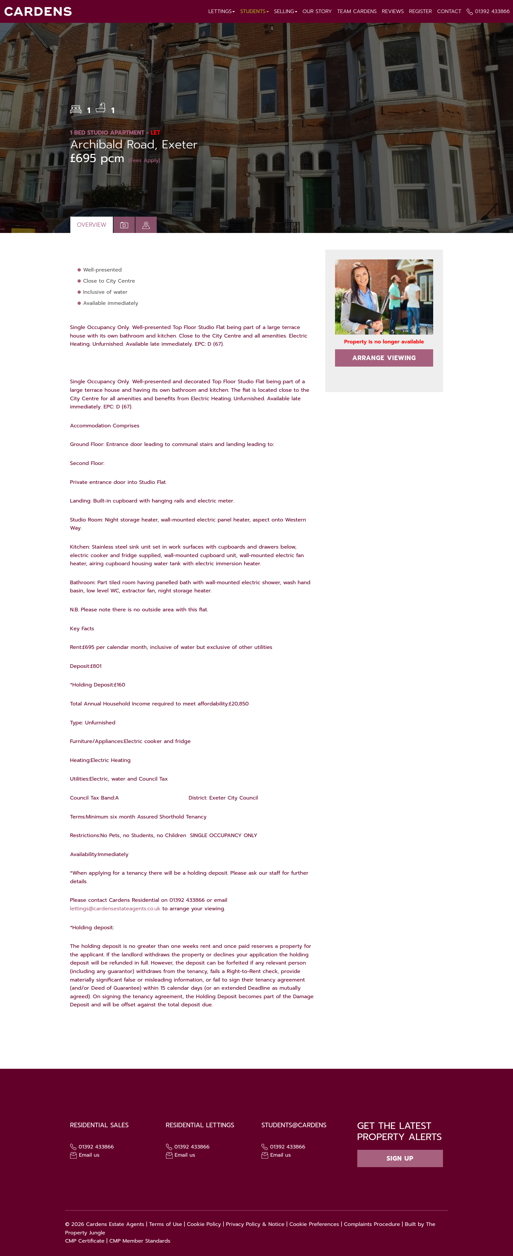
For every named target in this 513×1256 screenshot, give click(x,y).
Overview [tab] (91, 225)
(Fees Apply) (145, 160)
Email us (84, 1155)
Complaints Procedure (372, 1224)
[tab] (146, 225)
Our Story (316, 11)
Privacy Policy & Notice (255, 1224)
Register (420, 11)
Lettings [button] (220, 11)
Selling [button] (284, 11)
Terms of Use (165, 1224)
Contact (449, 11)
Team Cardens (356, 11)
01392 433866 (492, 11)
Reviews (392, 11)
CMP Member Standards (139, 1241)
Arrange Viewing (384, 358)
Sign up (400, 1158)
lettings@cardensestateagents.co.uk (115, 909)
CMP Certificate (84, 1241)
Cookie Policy (204, 1224)
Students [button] (253, 11)
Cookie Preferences (314, 1224)
